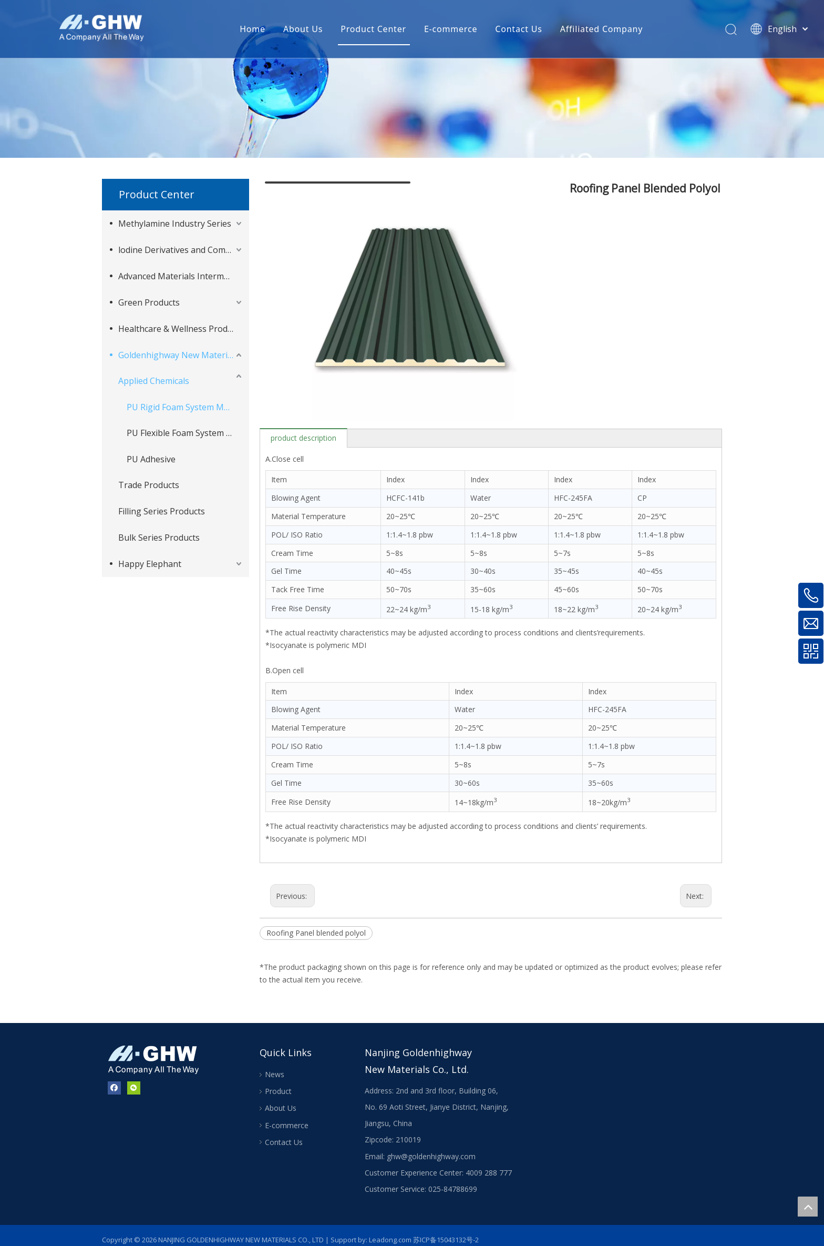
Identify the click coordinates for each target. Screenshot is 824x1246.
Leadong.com (390, 1231)
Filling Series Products (161, 511)
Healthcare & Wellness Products (181, 329)
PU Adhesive (151, 459)
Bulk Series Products (159, 537)
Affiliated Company (601, 29)
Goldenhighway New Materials (178, 355)
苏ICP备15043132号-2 (446, 1231)
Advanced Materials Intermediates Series (181, 276)
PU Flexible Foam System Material (185, 433)
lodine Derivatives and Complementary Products (181, 250)
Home (252, 29)
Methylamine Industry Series (174, 223)
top (808, 1207)
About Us (303, 29)
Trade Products (148, 485)
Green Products (149, 302)
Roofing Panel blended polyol (316, 925)
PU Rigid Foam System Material (185, 407)
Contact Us (518, 29)
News (274, 1066)
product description (303, 429)
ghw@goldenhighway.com (431, 1148)
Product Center (373, 29)
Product (278, 1083)
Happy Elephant (149, 564)
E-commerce (450, 29)
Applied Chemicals (153, 381)
